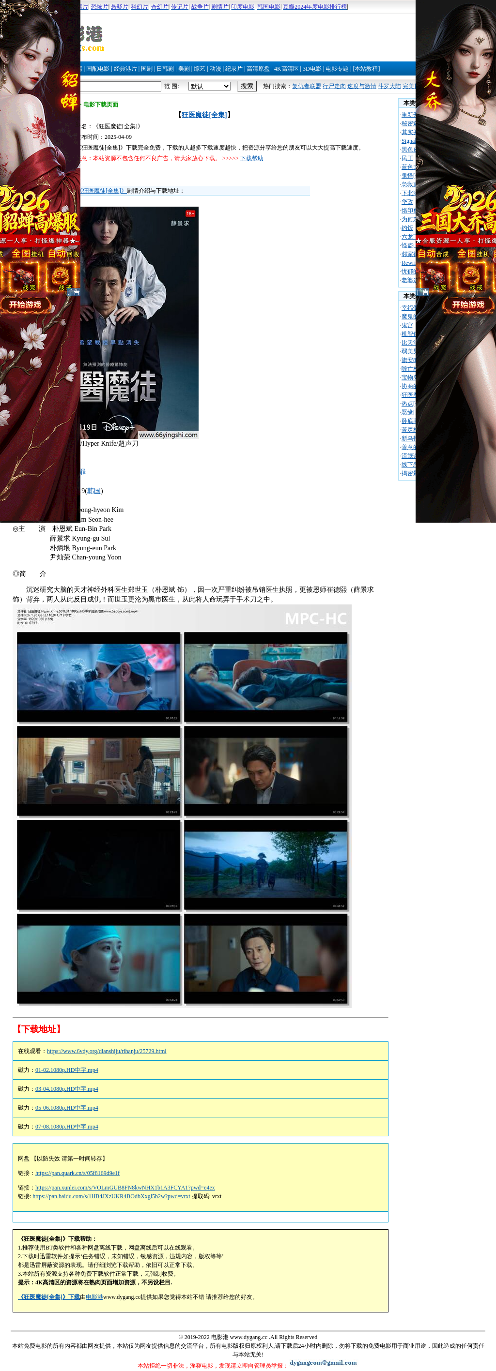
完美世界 (414, 86)
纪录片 (234, 68)
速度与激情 (361, 86)
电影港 (94, 1297)
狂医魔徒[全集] (204, 115)
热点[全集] (415, 403)
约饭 (407, 228)
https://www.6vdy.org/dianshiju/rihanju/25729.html (107, 1051)
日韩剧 (165, 68)
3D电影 (312, 68)
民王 (407, 158)
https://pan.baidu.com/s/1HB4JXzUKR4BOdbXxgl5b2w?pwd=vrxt (111, 1196)
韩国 (94, 491)
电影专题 (337, 68)
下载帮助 (252, 158)
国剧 (147, 68)
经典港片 (125, 68)
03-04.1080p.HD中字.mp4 (66, 1088)
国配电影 (97, 68)
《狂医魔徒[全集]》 (102, 190)
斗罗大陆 (389, 86)
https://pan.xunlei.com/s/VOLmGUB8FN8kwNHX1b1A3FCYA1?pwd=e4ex (125, 1187)
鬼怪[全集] (415, 175)
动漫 (215, 68)
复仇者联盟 (306, 86)
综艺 (199, 68)
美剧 (184, 68)
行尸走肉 (334, 86)
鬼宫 (407, 325)
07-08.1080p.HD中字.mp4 (66, 1126)
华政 (407, 201)
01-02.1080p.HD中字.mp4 (66, 1070)
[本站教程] (366, 68)
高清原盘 (258, 68)
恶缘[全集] (415, 412)
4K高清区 (286, 68)
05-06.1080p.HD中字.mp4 (66, 1107)
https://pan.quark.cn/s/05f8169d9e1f (77, 1173)
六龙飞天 (413, 236)
